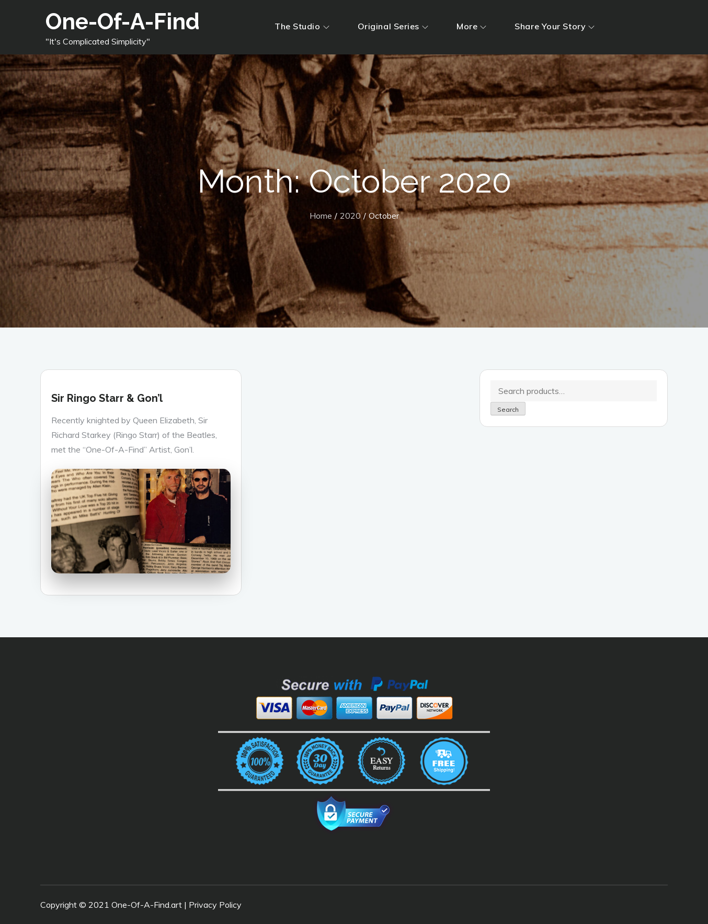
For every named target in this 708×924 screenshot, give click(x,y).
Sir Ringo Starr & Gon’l (107, 398)
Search (508, 409)
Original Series (393, 26)
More (471, 26)
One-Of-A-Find (122, 22)
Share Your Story (555, 26)
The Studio (302, 26)
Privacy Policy (215, 904)
